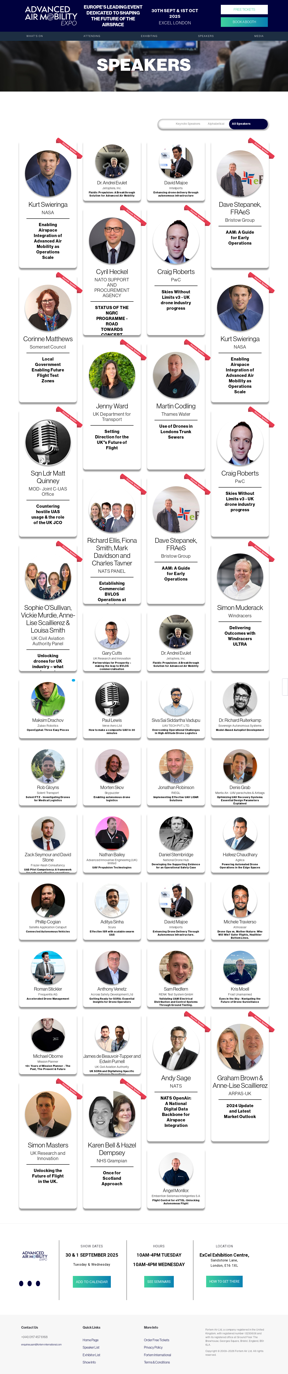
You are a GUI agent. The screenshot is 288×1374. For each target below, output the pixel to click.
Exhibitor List (91, 1355)
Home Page (90, 1340)
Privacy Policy (153, 1347)
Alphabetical (216, 123)
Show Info (89, 1362)
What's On (34, 36)
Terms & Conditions (157, 1362)
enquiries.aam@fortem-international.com (41, 1344)
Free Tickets (244, 9)
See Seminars (159, 1282)
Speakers (206, 36)
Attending (92, 36)
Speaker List (91, 1347)
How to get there (224, 1282)
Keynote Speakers (188, 123)
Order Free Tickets (156, 1340)
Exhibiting (149, 36)
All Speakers (241, 124)
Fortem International (157, 1355)
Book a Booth (244, 22)
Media (259, 36)
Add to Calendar (92, 1282)
